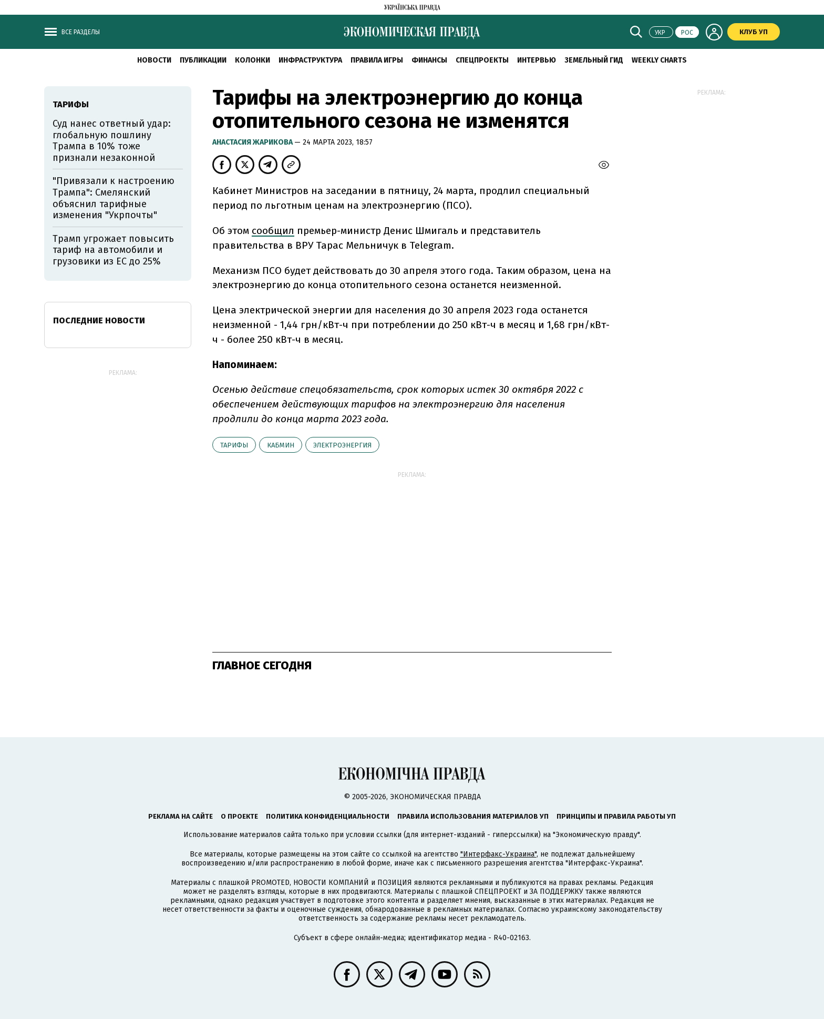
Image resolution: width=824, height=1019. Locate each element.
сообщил (273, 231)
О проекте (239, 816)
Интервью (536, 60)
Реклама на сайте (180, 816)
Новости (154, 60)
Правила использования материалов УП (473, 816)
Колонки (252, 60)
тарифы (234, 445)
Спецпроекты (482, 60)
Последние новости (99, 320)
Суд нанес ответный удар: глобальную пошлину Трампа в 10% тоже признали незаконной (112, 141)
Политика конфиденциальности (327, 816)
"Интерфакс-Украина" (498, 854)
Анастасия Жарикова (253, 142)
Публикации (203, 60)
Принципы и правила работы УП (616, 816)
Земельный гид (593, 60)
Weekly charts (659, 60)
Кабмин (280, 445)
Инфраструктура (310, 60)
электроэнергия (342, 445)
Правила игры (377, 60)
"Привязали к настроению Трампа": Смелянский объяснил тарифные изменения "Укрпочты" (113, 198)
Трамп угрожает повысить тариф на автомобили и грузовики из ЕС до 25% (113, 250)
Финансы (429, 60)
